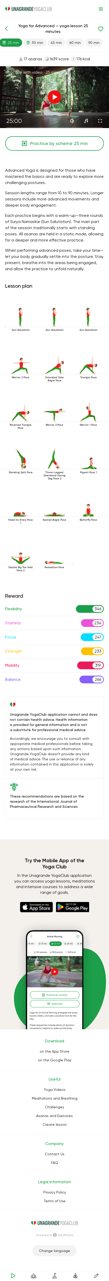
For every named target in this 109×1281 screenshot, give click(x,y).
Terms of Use (54, 1201)
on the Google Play (54, 1060)
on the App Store (54, 1051)
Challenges (54, 1107)
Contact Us (54, 1154)
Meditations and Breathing (54, 1098)
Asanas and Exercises (54, 1116)
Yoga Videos (54, 1090)
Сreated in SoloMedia (54, 1235)
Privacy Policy (54, 1192)
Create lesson (55, 1124)
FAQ (54, 1163)
